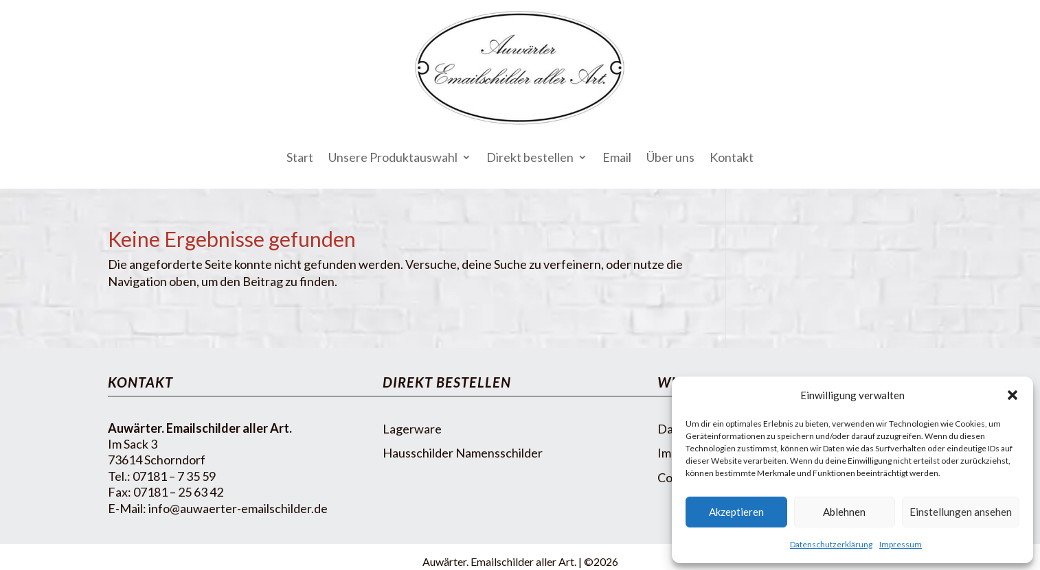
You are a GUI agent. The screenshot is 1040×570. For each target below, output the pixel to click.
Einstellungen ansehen (960, 512)
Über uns (670, 157)
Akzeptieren (736, 512)
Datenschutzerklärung (831, 544)
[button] (1012, 395)
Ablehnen (844, 512)
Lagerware (412, 428)
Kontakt (732, 157)
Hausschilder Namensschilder (463, 452)
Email (616, 157)
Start (299, 157)
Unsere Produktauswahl (392, 157)
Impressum (900, 544)
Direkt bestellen (530, 157)
